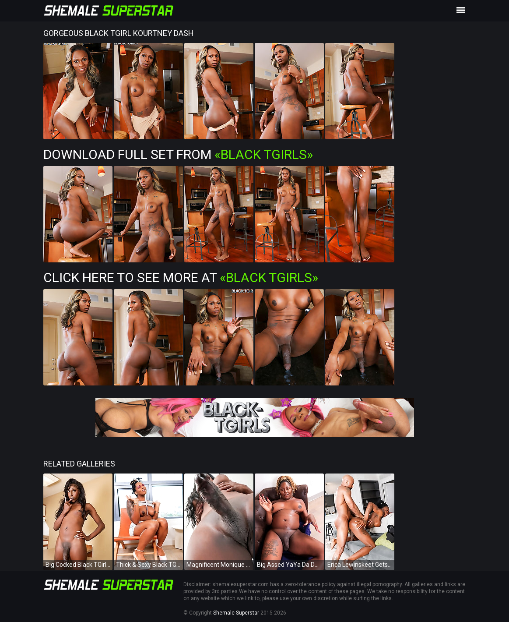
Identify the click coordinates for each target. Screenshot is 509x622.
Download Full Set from (178, 154)
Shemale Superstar (236, 613)
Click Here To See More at (180, 277)
